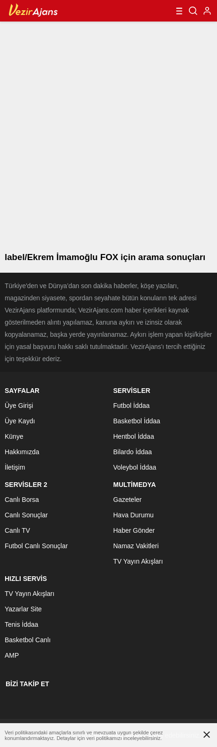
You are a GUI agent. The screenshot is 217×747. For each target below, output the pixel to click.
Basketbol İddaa (136, 421)
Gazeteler (127, 499)
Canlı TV (17, 530)
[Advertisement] (108, 134)
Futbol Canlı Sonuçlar (36, 546)
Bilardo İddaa (132, 452)
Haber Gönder (134, 530)
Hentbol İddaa (133, 436)
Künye (14, 436)
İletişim (15, 467)
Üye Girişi (19, 405)
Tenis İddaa (21, 624)
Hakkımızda (22, 452)
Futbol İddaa (131, 405)
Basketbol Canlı (28, 640)
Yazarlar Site (23, 609)
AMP (12, 655)
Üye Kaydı (20, 421)
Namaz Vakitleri (136, 546)
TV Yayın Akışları (138, 561)
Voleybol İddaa (135, 467)
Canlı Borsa (22, 499)
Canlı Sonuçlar (26, 515)
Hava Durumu (133, 515)
